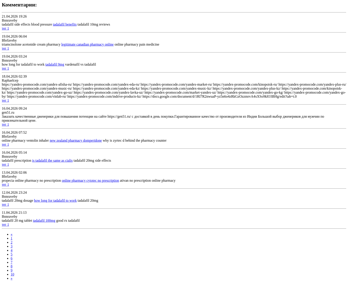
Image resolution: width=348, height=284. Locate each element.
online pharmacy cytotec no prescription (90, 180)
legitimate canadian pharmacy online (87, 44)
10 (12, 274)
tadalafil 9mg (54, 64)
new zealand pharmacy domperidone (76, 140)
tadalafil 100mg (44, 220)
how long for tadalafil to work (55, 200)
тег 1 (5, 28)
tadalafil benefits (65, 24)
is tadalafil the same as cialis (52, 160)
